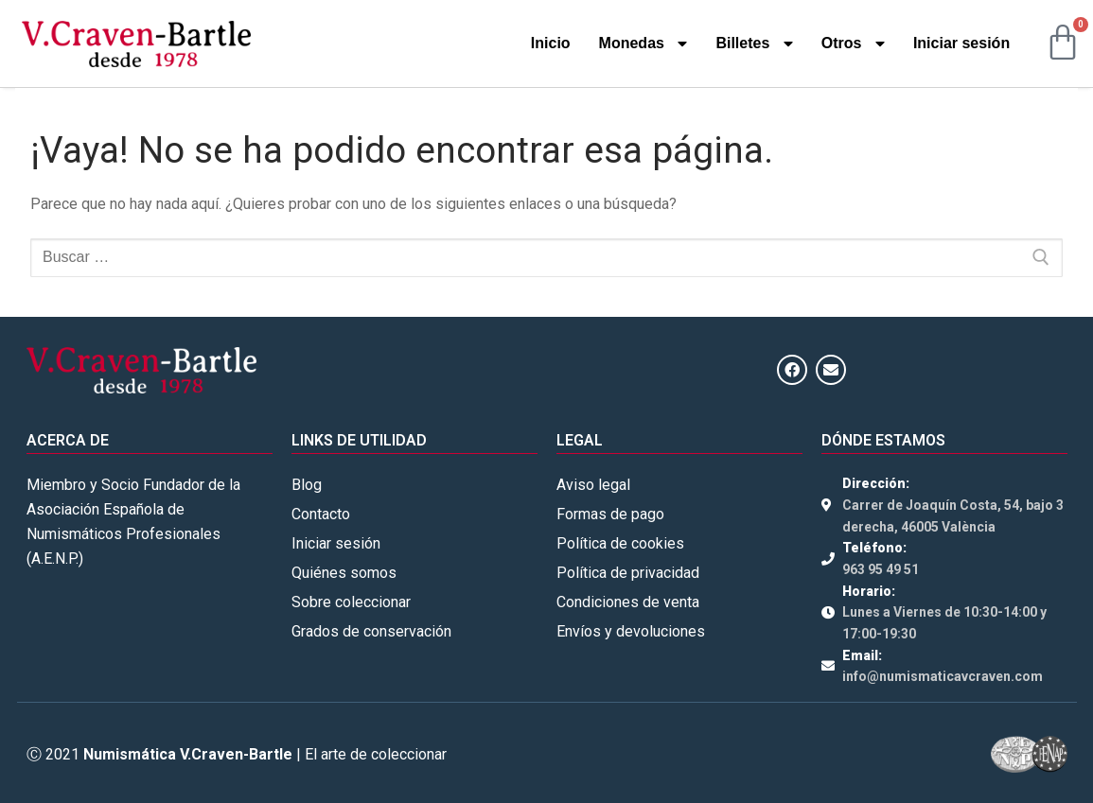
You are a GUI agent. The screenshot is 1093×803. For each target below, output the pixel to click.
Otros (853, 43)
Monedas (643, 43)
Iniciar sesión (961, 43)
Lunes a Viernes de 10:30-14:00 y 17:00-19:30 (944, 622)
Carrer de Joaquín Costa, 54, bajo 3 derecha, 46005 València (953, 516)
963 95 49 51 (880, 569)
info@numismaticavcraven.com (942, 676)
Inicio (551, 43)
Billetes (753, 43)
